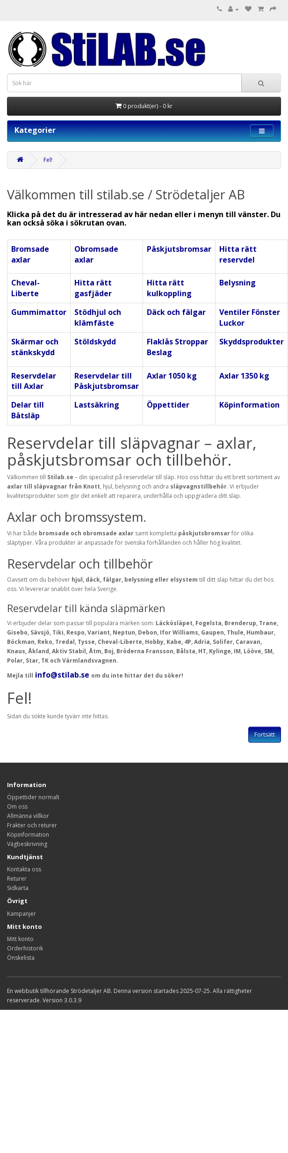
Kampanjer (21, 914)
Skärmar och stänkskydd (34, 347)
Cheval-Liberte (25, 288)
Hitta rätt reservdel (238, 254)
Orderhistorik (25, 948)
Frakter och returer (32, 825)
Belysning (237, 282)
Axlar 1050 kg (172, 376)
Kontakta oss (24, 869)
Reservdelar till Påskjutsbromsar (106, 381)
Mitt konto (20, 939)
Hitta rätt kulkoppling (169, 288)
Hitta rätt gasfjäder (93, 288)
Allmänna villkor (28, 816)
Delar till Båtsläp (27, 410)
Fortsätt (264, 734)
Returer (17, 879)
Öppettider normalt (33, 797)
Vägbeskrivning (27, 844)
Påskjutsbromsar (179, 249)
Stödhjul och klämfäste (97, 317)
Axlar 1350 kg (244, 376)
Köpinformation (249, 405)
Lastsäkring (96, 405)
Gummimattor (38, 312)
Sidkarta (18, 888)
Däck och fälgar (176, 312)
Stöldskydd (95, 341)
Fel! (47, 160)
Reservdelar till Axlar (33, 381)
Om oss (17, 806)
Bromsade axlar (30, 254)
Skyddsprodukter (251, 341)
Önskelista (21, 958)
